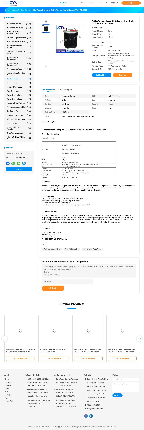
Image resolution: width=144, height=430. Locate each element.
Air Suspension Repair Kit (19, 69)
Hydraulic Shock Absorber (19, 103)
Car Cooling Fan (19, 111)
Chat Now (131, 3)
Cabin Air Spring (19, 83)
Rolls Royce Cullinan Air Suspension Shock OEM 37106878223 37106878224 (66, 393)
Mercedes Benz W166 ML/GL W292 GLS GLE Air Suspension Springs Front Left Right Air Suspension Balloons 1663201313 (37, 393)
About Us (7, 388)
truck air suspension (71, 249)
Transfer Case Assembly (19, 133)
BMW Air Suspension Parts (19, 38)
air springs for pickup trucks (92, 249)
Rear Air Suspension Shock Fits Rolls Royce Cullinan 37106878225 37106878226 (67, 403)
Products (7, 382)
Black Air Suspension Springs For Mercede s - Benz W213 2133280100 (38, 403)
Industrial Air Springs (19, 87)
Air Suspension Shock (19, 24)
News (6, 392)
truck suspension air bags (52, 249)
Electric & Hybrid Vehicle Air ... (19, 138)
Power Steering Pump (19, 95)
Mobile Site (8, 398)
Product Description (65, 90)
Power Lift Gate (19, 123)
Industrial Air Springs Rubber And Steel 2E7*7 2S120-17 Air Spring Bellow (121, 351)
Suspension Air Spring (19, 115)
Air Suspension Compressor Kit (19, 64)
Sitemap (7, 395)
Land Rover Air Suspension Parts (19, 52)
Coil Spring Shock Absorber (19, 128)
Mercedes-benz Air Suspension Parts (19, 33)
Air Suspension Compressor (19, 58)
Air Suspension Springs (19, 28)
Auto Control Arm (19, 91)
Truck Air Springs (19, 79)
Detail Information (48, 90)
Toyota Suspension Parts (19, 119)
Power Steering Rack (19, 99)
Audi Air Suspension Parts (19, 42)
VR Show (7, 385)
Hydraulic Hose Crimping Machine (19, 74)
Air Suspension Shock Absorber (19, 46)
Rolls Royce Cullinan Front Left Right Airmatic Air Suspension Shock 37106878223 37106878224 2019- (67, 382)
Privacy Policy (9, 401)
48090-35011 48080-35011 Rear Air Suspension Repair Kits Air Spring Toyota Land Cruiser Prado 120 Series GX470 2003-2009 (38, 382)
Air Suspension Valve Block (19, 107)
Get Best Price (101, 75)
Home (6, 379)
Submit (53, 288)
